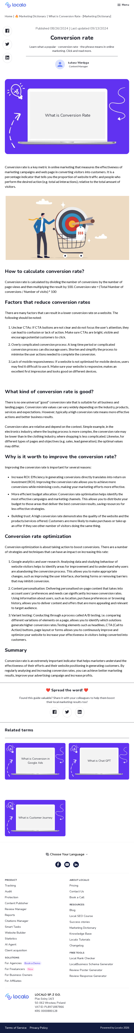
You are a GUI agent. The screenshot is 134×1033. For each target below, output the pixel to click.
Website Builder (15, 933)
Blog (72, 910)
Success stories (80, 922)
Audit (8, 891)
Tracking (10, 885)
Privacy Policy (39, 1028)
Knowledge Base (81, 934)
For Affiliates (13, 981)
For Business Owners (18, 975)
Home (8, 16)
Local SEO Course (81, 916)
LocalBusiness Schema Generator (91, 964)
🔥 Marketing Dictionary (30, 16)
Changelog (77, 945)
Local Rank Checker (82, 958)
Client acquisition (16, 950)
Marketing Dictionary (83, 928)
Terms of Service (16, 1028)
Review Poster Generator (86, 970)
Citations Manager (16, 921)
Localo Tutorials (80, 940)
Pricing (74, 885)
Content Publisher (16, 903)
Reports (10, 915)
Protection (11, 897)
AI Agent (10, 944)
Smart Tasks (13, 927)
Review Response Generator (88, 976)
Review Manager (16, 909)
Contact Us (77, 891)
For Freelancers (19, 969)
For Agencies (23, 963)
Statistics (11, 939)
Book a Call (77, 897)
